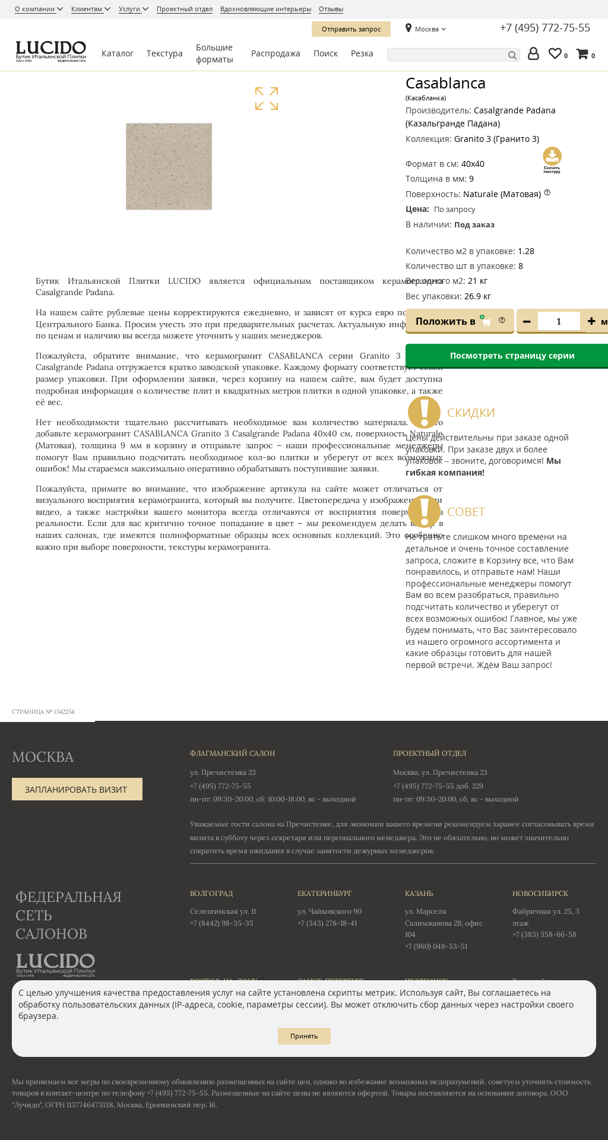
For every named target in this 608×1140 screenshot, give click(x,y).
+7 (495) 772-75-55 (545, 28)
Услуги (130, 8)
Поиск (326, 53)
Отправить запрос (351, 28)
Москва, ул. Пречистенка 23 (440, 772)
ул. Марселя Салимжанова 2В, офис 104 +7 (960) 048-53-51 (447, 919)
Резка (362, 53)
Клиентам (87, 8)
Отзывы (331, 8)
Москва (427, 28)
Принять (304, 1035)
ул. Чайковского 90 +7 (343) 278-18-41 (339, 907)
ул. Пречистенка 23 (223, 772)
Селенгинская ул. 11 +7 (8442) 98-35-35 (232, 907)
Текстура (165, 53)
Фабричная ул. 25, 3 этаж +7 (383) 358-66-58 (554, 913)
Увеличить (266, 99)
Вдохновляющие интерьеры (265, 8)
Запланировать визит (76, 789)
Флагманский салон (232, 753)
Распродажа (275, 53)
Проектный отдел (185, 8)
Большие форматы (214, 53)
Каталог (118, 53)
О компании (35, 8)
